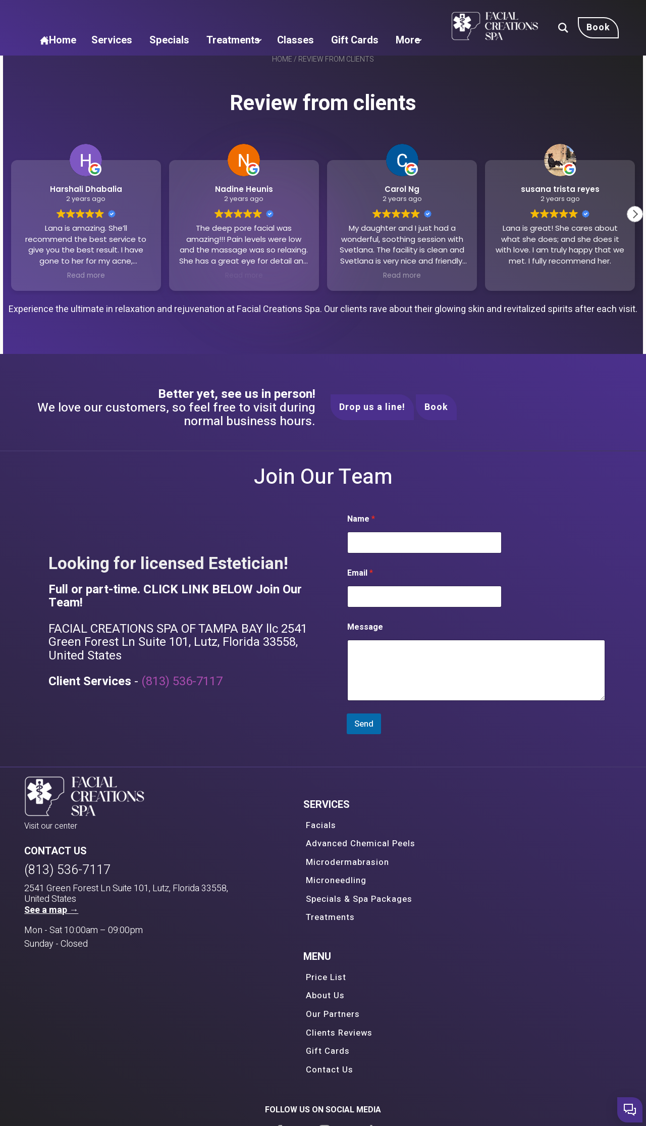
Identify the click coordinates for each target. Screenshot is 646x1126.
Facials (269, 891)
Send (74, 789)
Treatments (380, 15)
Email (70, 639)
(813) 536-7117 (466, 763)
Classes (444, 15)
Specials (320, 15)
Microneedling (284, 935)
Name (71, 585)
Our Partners (469, 920)
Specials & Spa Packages (305, 949)
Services (268, 15)
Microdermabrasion (294, 920)
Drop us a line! (372, 454)
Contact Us (466, 963)
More (507, 40)
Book (436, 454)
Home (217, 15)
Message (75, 693)
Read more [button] (84, 299)
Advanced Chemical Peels (307, 906)
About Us (462, 906)
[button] (637, 238)
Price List (463, 891)
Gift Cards (500, 15)
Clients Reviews (475, 935)
